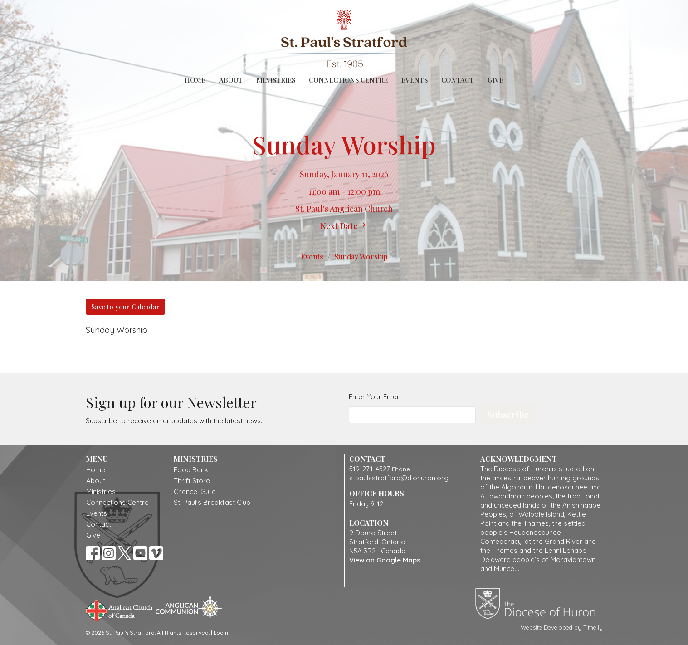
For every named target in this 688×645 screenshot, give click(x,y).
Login (221, 632)
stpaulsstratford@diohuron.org (399, 478)
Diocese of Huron (538, 603)
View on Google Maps (384, 560)
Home (195, 79)
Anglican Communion (189, 608)
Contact (457, 79)
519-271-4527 (369, 468)
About (231, 79)
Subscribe (508, 414)
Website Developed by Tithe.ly (562, 627)
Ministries (275, 79)
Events (414, 79)
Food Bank (191, 469)
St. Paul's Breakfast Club (212, 502)
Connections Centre (348, 79)
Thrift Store (192, 480)
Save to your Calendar (125, 306)
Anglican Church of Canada (119, 609)
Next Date (344, 225)
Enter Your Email (374, 396)
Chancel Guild (195, 491)
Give (495, 79)
